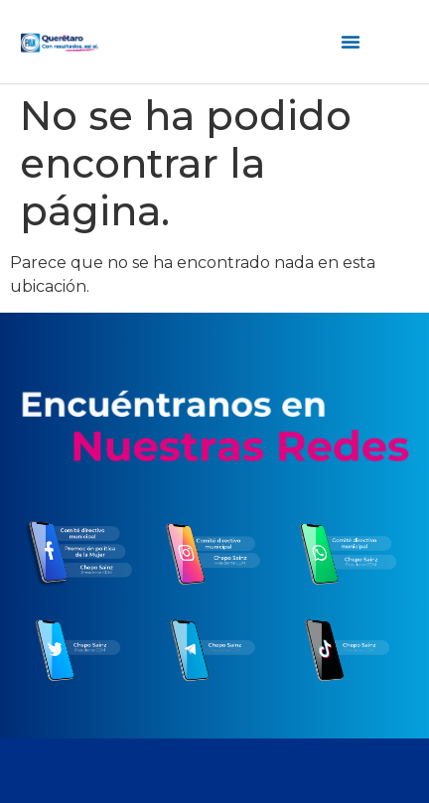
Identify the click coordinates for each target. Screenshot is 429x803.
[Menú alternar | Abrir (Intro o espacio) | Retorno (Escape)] (350, 42)
